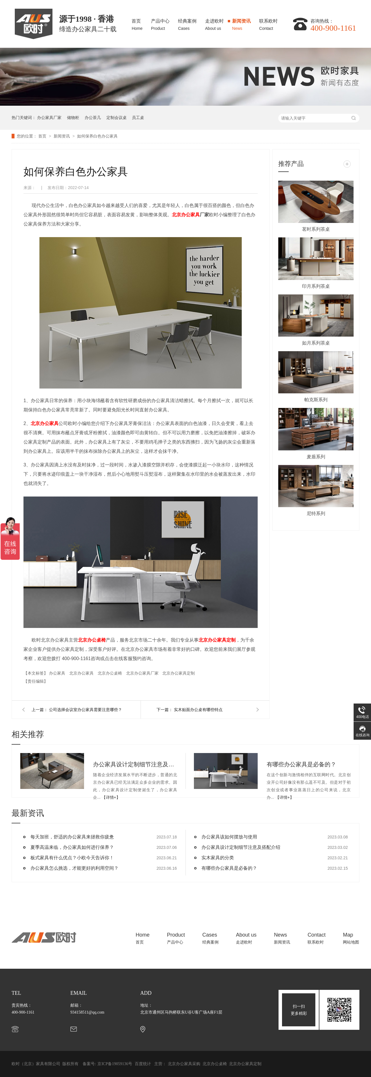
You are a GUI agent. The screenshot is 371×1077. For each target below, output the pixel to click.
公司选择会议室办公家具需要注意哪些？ (85, 709)
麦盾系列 (316, 456)
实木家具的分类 (217, 857)
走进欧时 (214, 23)
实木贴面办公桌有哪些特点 (198, 709)
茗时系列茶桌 (316, 229)
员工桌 (138, 117)
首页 (137, 23)
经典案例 (187, 23)
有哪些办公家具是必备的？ (301, 764)
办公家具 (57, 673)
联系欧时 (268, 23)
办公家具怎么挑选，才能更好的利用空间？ (74, 868)
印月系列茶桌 (316, 286)
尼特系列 (316, 513)
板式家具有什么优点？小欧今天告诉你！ (72, 857)
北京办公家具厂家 (143, 673)
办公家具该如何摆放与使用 (229, 836)
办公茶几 (93, 117)
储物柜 (73, 117)
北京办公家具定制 (217, 640)
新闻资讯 (241, 23)
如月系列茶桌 (316, 342)
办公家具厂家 (49, 117)
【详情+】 (111, 797)
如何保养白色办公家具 (97, 136)
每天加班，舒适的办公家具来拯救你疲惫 (72, 836)
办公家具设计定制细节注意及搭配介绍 (135, 764)
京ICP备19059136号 (114, 1064)
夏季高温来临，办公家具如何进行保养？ (72, 847)
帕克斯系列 (316, 399)
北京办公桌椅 (92, 640)
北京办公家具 (186, 214)
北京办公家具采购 (184, 1064)
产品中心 (160, 23)
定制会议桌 (116, 117)
